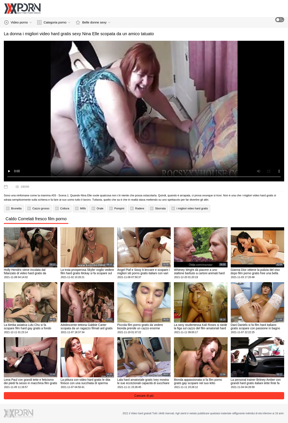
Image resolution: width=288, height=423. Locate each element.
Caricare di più (143, 395)
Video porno (18, 22)
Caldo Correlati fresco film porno (36, 218)
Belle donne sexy (93, 22)
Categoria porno (53, 22)
